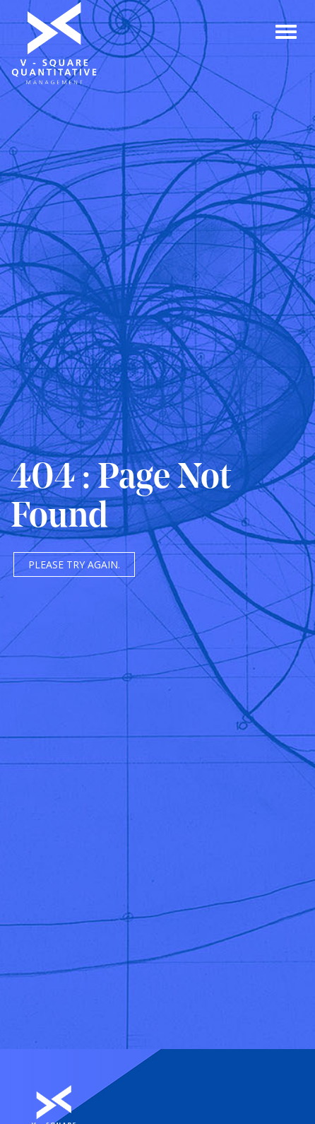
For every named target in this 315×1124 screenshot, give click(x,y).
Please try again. (74, 564)
